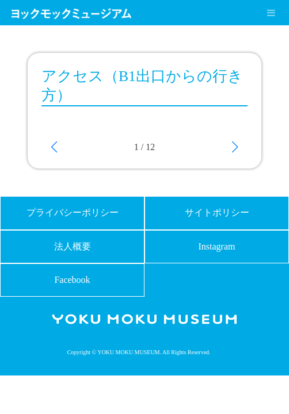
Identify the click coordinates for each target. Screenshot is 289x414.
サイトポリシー (217, 212)
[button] (53, 147)
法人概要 (72, 246)
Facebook (72, 280)
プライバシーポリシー (72, 212)
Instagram (217, 246)
